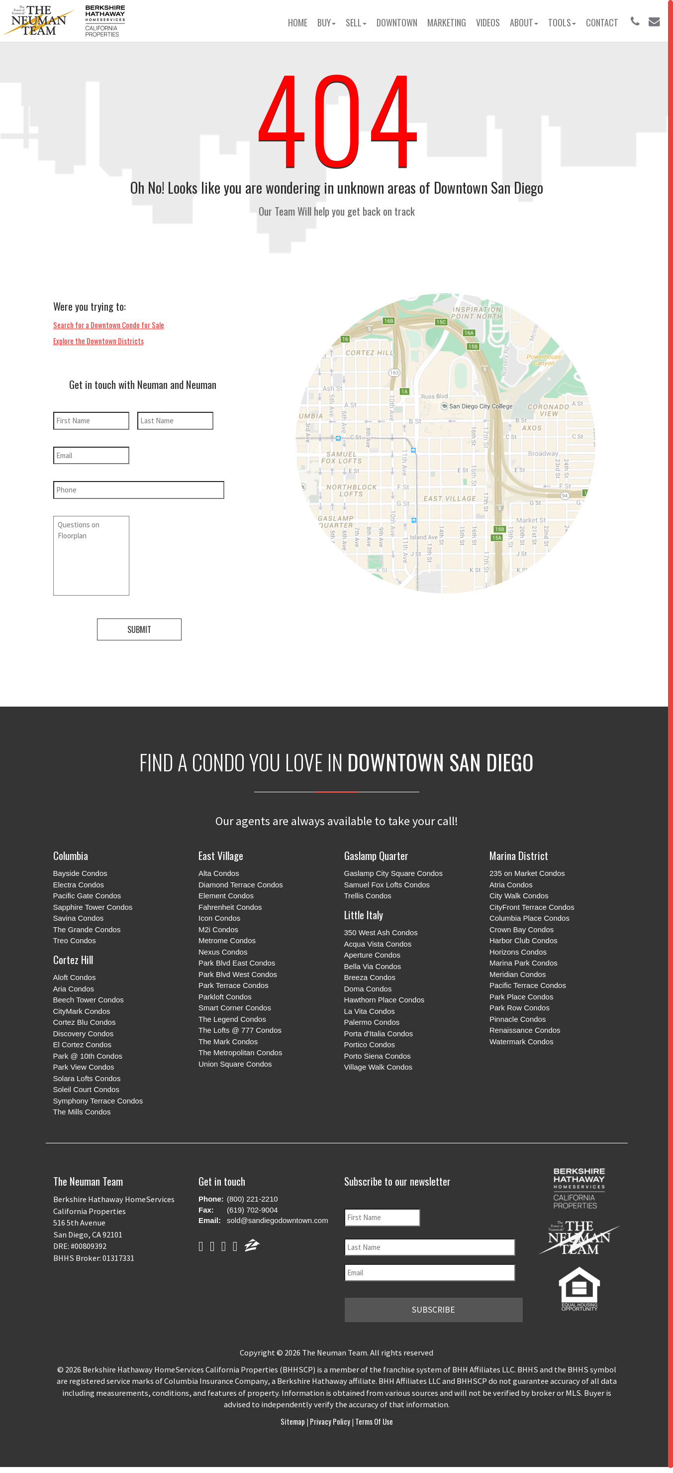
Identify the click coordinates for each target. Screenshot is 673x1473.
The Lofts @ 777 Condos (240, 1027)
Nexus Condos (222, 949)
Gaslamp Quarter (376, 852)
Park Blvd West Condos (237, 971)
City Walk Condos (519, 893)
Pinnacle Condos (517, 1016)
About (524, 22)
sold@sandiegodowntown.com (277, 1218)
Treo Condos (74, 938)
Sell (356, 22)
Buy (326, 22)
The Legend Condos (232, 1016)
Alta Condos (218, 870)
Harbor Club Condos (523, 938)
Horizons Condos (518, 949)
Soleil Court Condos (86, 1087)
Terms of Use (373, 1416)
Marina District (518, 852)
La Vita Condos (369, 1008)
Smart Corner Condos (234, 1005)
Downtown (397, 22)
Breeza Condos (369, 975)
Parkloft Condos (225, 993)
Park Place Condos (521, 993)
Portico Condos (369, 1042)
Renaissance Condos (525, 1027)
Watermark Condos (521, 1038)
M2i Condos (218, 926)
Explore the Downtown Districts (98, 340)
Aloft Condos (74, 975)
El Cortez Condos (82, 1042)
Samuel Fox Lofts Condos (387, 881)
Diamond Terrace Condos (240, 881)
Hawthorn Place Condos (384, 997)
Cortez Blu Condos (84, 1019)
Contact (602, 22)
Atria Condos (511, 881)
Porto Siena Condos (377, 1053)
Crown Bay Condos (521, 926)
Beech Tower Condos (88, 997)
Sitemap (293, 1416)
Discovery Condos (83, 1030)
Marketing (446, 22)
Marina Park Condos (523, 960)
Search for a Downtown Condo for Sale (108, 324)
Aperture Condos (372, 952)
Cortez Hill (73, 956)
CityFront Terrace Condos (532, 904)
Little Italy (363, 911)
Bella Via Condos (372, 963)
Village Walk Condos (378, 1064)
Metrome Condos (227, 938)
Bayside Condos (80, 870)
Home (297, 22)
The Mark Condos (228, 1038)
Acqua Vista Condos (378, 941)
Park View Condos (83, 1064)
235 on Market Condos (527, 870)
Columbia (70, 852)
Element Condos (226, 893)
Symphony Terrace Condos (98, 1098)
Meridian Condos (517, 971)
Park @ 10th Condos (87, 1053)
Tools (562, 22)
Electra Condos (78, 881)
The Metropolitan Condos (240, 1050)
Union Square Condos (235, 1061)
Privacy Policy (330, 1416)
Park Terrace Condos (233, 983)
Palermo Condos (372, 1019)
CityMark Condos (81, 1008)
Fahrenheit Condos (230, 904)
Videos (488, 22)
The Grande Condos (87, 926)
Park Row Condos (519, 1005)
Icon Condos (219, 915)
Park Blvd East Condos (236, 960)
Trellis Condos (367, 893)
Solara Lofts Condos (87, 1075)
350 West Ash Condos (381, 930)
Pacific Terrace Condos (527, 983)
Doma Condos (368, 986)
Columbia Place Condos (529, 915)
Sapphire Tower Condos (93, 904)
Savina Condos (78, 915)
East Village (220, 852)
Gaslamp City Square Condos (393, 870)
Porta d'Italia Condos (378, 1030)
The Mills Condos (82, 1109)
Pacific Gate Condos (87, 893)
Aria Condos (74, 986)
